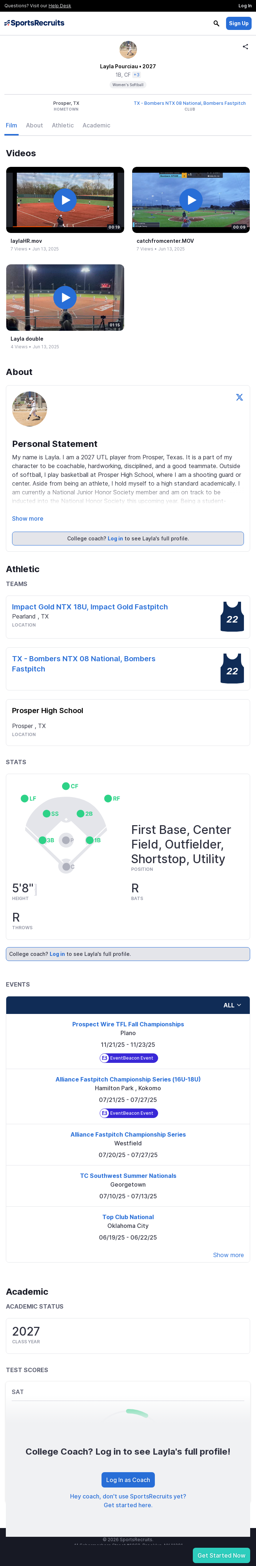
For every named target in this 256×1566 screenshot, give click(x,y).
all (232, 1005)
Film (11, 125)
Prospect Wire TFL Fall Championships (128, 1024)
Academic (96, 125)
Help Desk (60, 5)
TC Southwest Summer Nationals (128, 1175)
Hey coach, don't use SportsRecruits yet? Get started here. (128, 1501)
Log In (245, 5)
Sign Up (239, 23)
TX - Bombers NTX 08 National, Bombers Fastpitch (190, 103)
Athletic (63, 125)
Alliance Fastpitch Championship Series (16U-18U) (128, 1079)
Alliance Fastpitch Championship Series (128, 1134)
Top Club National (128, 1217)
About (34, 125)
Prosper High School (47, 710)
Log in (115, 538)
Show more (27, 518)
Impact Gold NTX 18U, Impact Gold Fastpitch (90, 606)
